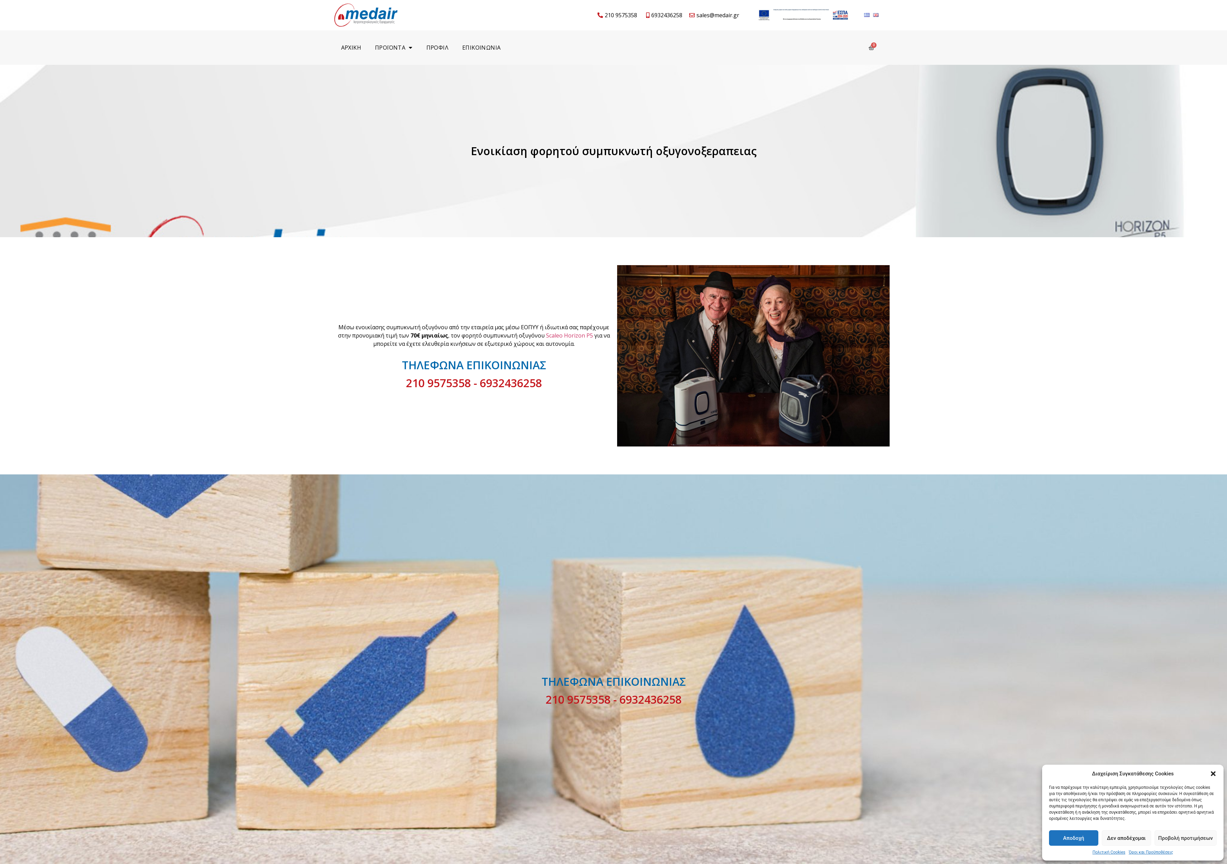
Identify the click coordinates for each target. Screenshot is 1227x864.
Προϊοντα (394, 47)
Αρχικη (351, 47)
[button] (1213, 773)
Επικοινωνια (481, 47)
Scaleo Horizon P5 (569, 335)
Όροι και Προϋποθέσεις (1151, 852)
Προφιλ (437, 47)
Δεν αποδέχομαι (1126, 838)
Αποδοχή (1073, 838)
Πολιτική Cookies (1108, 852)
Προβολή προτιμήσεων (1185, 838)
